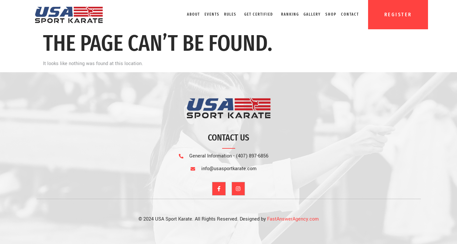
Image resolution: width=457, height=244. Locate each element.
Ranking (290, 14)
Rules (230, 14)
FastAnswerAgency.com (293, 219)
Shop (330, 14)
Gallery (312, 14)
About (193, 14)
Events (212, 14)
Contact (350, 14)
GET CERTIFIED (258, 14)
